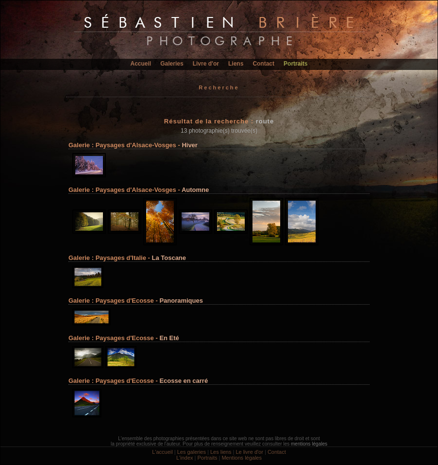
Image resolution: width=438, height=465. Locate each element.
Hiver (190, 145)
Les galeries (191, 452)
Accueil (141, 63)
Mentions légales (241, 458)
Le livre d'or (249, 452)
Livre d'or (206, 63)
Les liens (220, 452)
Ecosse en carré (183, 380)
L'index (184, 458)
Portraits (295, 63)
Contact (263, 63)
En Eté (169, 338)
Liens (235, 63)
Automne (195, 189)
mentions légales (309, 444)
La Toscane (169, 257)
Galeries (171, 63)
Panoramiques (181, 300)
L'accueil (162, 452)
